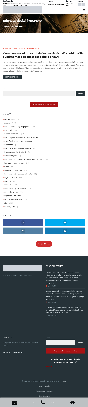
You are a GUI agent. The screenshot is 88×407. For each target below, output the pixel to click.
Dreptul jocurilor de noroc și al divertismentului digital (24, 159)
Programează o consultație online (44, 104)
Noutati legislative (11, 192)
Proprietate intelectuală (13, 199)
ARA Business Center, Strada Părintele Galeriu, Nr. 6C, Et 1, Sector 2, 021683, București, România (24, 4)
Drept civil (8, 130)
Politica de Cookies (44, 396)
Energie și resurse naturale (14, 163)
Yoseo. (64, 381)
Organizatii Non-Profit (12, 196)
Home (5, 27)
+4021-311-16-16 (70, 4)
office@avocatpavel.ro (56, 5)
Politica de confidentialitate (44, 391)
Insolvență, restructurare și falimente (18, 174)
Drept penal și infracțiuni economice (17, 148)
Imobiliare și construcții (13, 170)
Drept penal (13, 48)
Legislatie (7, 181)
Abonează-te (51, 366)
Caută (5, 89)
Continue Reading (12, 77)
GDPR (6, 166)
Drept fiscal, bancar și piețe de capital (18, 141)
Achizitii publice (10, 119)
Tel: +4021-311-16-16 (13, 352)
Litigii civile (8, 185)
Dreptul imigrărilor (11, 156)
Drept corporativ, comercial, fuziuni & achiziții (21, 137)
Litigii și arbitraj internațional (28, 48)
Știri (5, 203)
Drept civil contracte (11, 134)
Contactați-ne (44, 244)
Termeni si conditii (44, 386)
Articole (6, 48)
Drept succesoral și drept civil (15, 152)
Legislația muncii (10, 177)
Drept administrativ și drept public (17, 126)
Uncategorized (9, 207)
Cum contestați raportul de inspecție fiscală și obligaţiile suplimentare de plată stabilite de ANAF (43, 55)
